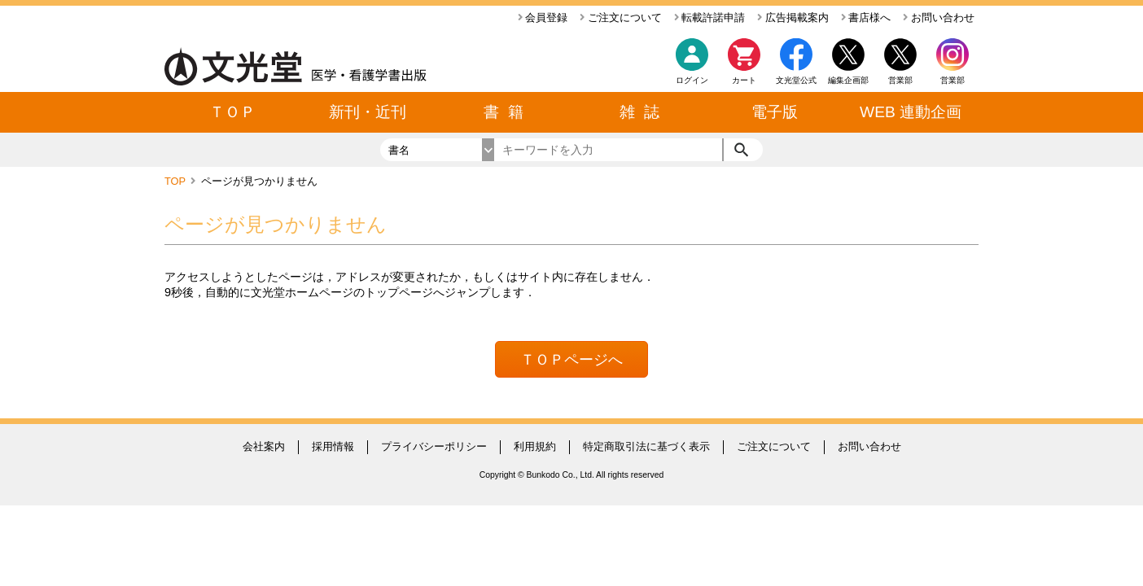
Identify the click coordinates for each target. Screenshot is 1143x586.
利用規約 (535, 446)
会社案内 (264, 446)
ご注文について (621, 17)
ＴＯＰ (232, 111)
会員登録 (543, 17)
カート (744, 65)
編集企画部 (848, 80)
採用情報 (333, 446)
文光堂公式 (796, 80)
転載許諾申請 (710, 17)
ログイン (692, 80)
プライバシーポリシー (434, 446)
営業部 (952, 80)
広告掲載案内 (793, 17)
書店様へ (866, 17)
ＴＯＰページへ (571, 360)
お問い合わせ (938, 17)
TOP (176, 181)
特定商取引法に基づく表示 (646, 446)
